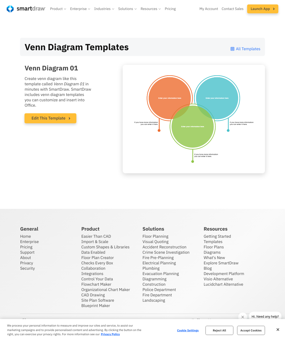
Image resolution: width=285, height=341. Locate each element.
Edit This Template (48, 118)
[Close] (278, 329)
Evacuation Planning (160, 273)
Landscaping (153, 300)
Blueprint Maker (95, 305)
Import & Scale (94, 241)
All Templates (245, 48)
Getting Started (217, 236)
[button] (58, 9)
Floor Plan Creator (97, 257)
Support (27, 252)
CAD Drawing (93, 294)
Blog (208, 268)
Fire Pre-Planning (158, 257)
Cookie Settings (188, 330)
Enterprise (29, 241)
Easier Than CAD (96, 236)
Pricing (26, 246)
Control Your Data (97, 278)
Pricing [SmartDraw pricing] (170, 9)
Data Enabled (93, 252)
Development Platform (224, 273)
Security (27, 268)
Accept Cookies (251, 330)
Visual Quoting (155, 241)
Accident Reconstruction (164, 246)
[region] (142, 330)
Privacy (26, 262)
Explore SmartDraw (221, 262)
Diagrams (212, 252)
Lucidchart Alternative (223, 284)
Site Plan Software (97, 300)
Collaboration (93, 268)
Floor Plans (214, 246)
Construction (153, 284)
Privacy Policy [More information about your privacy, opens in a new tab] (110, 334)
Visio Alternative (218, 278)
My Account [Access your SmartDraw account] (209, 9)
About (25, 257)
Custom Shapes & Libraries (105, 246)
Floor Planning (155, 236)
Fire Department (157, 294)
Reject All (219, 330)
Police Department (159, 289)
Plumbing (150, 268)
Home (25, 236)
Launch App (263, 9)
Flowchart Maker (96, 284)
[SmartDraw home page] (26, 8)
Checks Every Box (97, 262)
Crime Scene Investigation (165, 252)
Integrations (92, 273)
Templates (213, 241)
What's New (214, 257)
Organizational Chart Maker (105, 289)
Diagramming (154, 278)
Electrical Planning (159, 262)
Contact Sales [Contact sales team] (233, 9)
